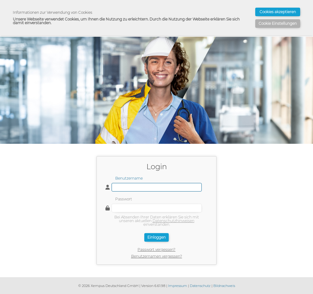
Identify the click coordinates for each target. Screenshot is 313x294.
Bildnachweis (224, 286)
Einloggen (156, 237)
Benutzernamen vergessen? (156, 256)
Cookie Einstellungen (278, 23)
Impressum (177, 286)
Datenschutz (200, 286)
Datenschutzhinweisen (173, 220)
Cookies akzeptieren (278, 11)
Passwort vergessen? (156, 249)
